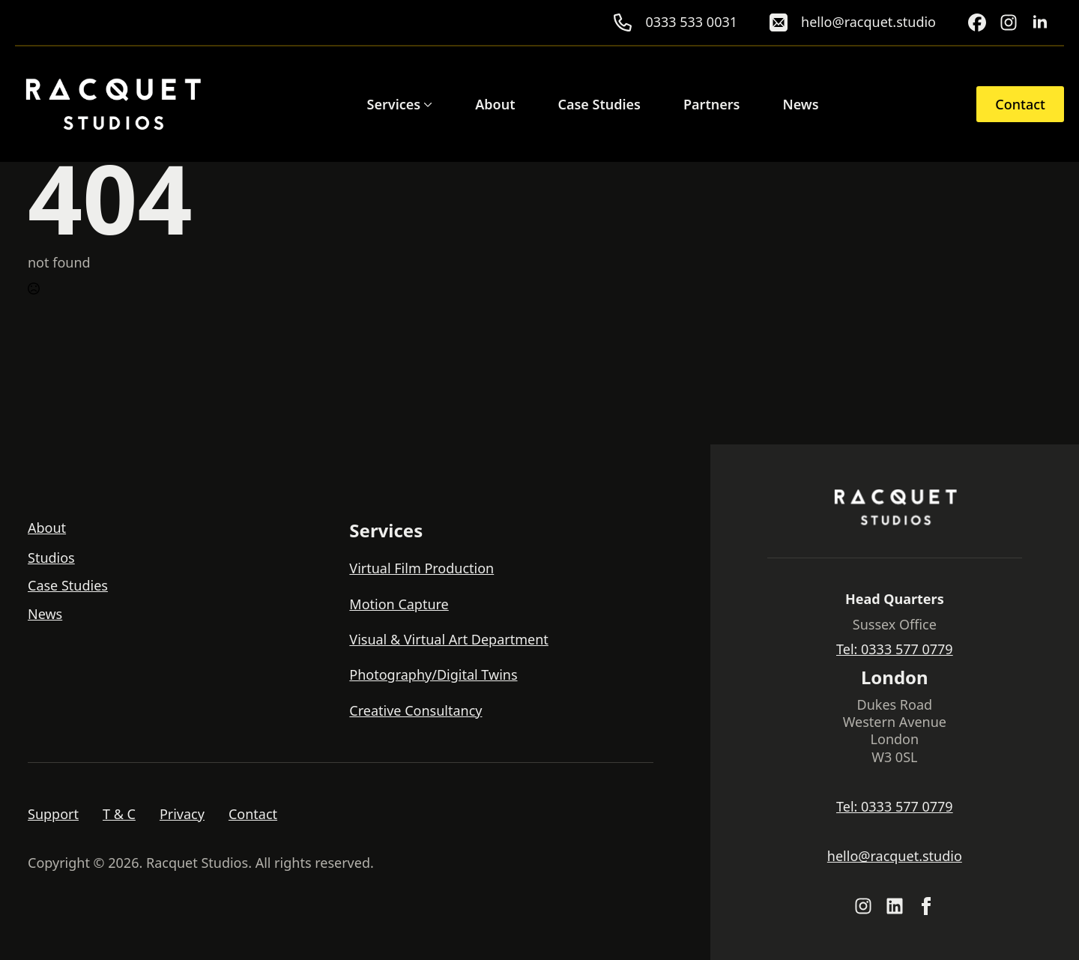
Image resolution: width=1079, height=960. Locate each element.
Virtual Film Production (421, 568)
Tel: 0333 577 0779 (894, 649)
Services (394, 104)
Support (53, 814)
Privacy (182, 814)
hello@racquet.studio (894, 856)
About (495, 104)
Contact (253, 814)
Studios (51, 558)
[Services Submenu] (426, 104)
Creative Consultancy (415, 710)
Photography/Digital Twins (433, 674)
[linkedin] (1040, 22)
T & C (119, 814)
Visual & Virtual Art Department (448, 639)
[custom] (977, 22)
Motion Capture (398, 604)
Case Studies (599, 104)
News (800, 104)
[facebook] (926, 906)
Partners (711, 104)
